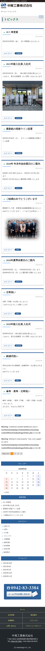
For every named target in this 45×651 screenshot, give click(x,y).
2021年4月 (7, 566)
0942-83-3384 (16, 641)
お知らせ (18, 188)
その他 (6, 533)
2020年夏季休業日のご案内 (20, 260)
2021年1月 (7, 570)
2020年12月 (7, 573)
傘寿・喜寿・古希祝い (18, 391)
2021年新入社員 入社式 (18, 64)
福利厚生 (7, 552)
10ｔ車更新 (12, 32)
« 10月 (6, 492)
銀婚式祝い (12, 356)
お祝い (18, 249)
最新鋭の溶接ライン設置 (19, 129)
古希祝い (11, 292)
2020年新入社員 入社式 (18, 324)
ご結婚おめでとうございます (21, 199)
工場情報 (18, 53)
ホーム (3, 11)
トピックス (7, 536)
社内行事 (18, 118)
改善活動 (7, 542)
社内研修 (7, 546)
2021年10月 (7, 563)
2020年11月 (7, 576)
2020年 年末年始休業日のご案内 (23, 163)
